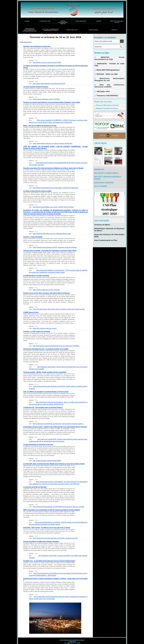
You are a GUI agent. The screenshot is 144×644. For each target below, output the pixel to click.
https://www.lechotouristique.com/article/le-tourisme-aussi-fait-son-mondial (54, 505)
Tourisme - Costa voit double (33, 235)
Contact (114, 30)
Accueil (26, 21)
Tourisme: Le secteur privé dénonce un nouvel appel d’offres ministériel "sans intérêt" (53, 102)
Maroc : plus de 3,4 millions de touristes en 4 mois (41, 125)
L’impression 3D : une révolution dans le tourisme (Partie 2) (44, 403)
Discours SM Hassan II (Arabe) (105, 98)
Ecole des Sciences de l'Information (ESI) (107, 231)
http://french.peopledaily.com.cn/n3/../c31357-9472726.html (50, 206)
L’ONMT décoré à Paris (31, 310)
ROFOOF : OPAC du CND (105, 69)
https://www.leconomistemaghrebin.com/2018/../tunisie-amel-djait (52, 536)
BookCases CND (72, 30)
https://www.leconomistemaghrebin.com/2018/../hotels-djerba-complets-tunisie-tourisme (58, 384)
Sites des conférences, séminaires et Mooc (50, 30)
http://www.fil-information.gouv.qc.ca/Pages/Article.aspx (49, 232)
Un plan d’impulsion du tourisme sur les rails (39, 441)
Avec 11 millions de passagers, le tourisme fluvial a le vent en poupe (47, 387)
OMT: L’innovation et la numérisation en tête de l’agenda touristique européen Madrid (53, 508)
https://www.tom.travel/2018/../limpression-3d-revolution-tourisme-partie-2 (54, 419)
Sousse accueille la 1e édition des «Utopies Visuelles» (42, 539)
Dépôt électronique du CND (117, 22)
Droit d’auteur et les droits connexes (107, 169)
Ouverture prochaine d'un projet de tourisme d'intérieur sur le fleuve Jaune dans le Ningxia (55, 167)
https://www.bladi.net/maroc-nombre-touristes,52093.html (49, 143)
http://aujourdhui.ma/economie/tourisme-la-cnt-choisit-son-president (53, 344)
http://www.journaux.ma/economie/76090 (45, 457)
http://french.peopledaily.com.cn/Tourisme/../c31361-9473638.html (52, 187)
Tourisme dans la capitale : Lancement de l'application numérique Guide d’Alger (51, 249)
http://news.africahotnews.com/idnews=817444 (46, 83)
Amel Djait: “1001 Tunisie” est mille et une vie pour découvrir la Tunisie (48, 526)
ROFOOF (98, 21)
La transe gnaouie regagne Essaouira (36, 86)
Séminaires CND (99, 164)
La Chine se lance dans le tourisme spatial (38, 190)
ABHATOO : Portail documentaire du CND (110, 57)
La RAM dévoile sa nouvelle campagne (37, 274)
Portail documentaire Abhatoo (63, 22)
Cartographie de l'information (104, 180)
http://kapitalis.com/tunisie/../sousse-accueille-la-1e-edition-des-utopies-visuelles (56, 554)
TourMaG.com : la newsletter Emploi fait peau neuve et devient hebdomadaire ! (51, 557)
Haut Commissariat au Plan (103, 234)
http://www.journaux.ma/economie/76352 (45, 62)
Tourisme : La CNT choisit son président (37, 330)
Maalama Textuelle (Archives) (104, 101)
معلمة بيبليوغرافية (102, 84)
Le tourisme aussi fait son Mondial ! (36, 485)
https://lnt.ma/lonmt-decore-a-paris (43, 326)
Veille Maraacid (81, 21)
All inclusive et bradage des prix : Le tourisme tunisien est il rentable (47, 347)
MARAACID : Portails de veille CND (108, 61)
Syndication (73, 640)
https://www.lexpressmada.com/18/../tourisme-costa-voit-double (51, 246)
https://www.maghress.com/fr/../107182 (44, 288)
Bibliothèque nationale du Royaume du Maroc (109, 227)
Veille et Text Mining (101, 185)
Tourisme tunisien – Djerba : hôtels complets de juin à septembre (46, 370)
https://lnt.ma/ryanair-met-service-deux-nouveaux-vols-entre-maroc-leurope (55, 307)
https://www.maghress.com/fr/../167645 (44, 99)
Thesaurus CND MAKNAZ (105, 88)
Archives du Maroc (100, 224)
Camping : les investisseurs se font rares (37, 46)
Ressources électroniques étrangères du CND (30, 30)
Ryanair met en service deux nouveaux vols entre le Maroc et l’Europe (48, 291)
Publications (93, 30)
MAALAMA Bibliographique (105, 65)
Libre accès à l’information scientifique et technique (108, 174)
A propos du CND (45, 21)
